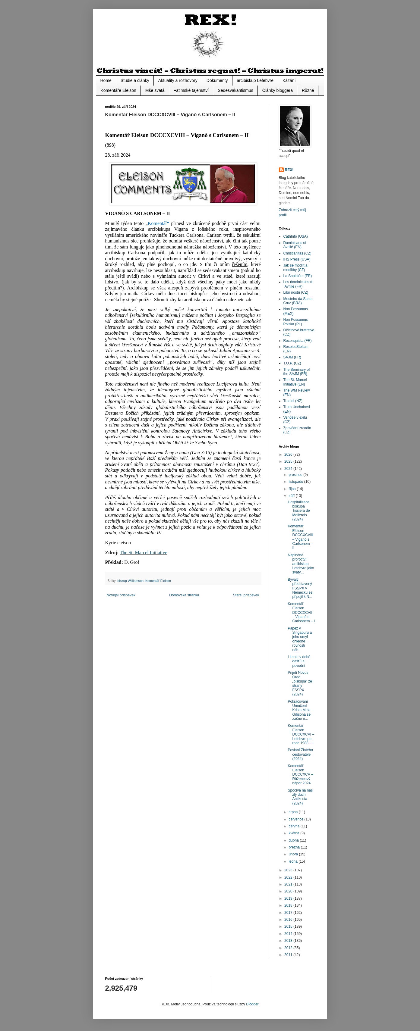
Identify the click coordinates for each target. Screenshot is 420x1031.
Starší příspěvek (246, 595)
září (292, 496)
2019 (288, 898)
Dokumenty (217, 80)
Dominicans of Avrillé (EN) (294, 245)
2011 (288, 955)
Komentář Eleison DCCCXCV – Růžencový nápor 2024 (300, 775)
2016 (288, 919)
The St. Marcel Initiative (143, 552)
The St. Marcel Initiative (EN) (295, 382)
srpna (293, 812)
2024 (288, 469)
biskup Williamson (131, 581)
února (294, 854)
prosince (296, 475)
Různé (308, 90)
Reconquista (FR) (297, 341)
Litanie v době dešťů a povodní (299, 661)
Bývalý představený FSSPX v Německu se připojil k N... (300, 588)
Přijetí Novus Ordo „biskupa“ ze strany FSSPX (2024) (300, 683)
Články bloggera (277, 90)
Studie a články (135, 80)
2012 (288, 948)
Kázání (289, 80)
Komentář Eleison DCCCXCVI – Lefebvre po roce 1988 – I (301, 734)
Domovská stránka (184, 595)
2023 (288, 870)
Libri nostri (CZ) (295, 292)
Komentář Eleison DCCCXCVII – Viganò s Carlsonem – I (301, 612)
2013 (288, 941)
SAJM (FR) (292, 357)
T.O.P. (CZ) (292, 363)
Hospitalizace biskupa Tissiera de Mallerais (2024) (299, 511)
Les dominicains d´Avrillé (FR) (297, 284)
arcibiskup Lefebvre (255, 80)
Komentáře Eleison (118, 90)
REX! (289, 170)
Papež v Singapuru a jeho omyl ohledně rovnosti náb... (300, 639)
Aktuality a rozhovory (177, 80)
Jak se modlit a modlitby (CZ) (295, 267)
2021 (288, 884)
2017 (288, 913)
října (293, 489)
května (294, 833)
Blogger (252, 1004)
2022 (288, 877)
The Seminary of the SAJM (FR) (296, 371)
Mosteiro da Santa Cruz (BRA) (298, 301)
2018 (288, 905)
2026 (288, 454)
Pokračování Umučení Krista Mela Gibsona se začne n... (299, 710)
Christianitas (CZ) (297, 253)
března (295, 847)
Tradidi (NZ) (293, 401)
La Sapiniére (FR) (297, 276)
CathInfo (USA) (295, 236)
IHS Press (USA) (297, 259)
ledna (293, 861)
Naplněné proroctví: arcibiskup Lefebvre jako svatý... (301, 564)
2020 (288, 891)
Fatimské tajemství (191, 90)
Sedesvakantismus (235, 90)
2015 (288, 926)
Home (106, 80)
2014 (288, 934)
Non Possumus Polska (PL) (295, 321)
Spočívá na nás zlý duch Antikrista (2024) (300, 796)
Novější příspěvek (121, 595)
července (296, 819)
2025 (288, 461)
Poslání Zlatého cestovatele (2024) (300, 754)
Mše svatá (155, 90)
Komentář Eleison (158, 581)
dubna (294, 840)
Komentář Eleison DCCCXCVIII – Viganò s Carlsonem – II (300, 537)
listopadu (296, 482)
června (294, 826)
